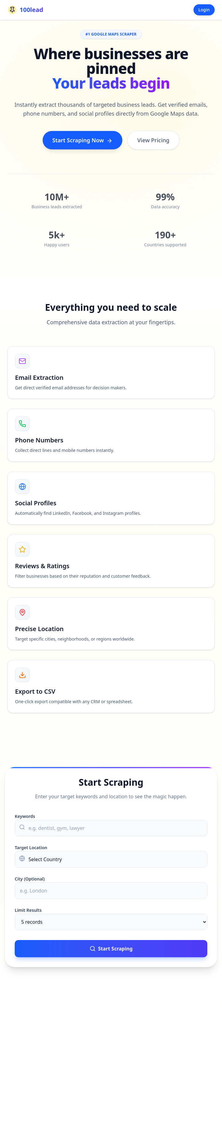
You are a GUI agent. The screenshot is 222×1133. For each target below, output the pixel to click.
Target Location (31, 847)
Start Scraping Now (82, 141)
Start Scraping (111, 948)
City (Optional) (30, 879)
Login (204, 10)
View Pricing (153, 141)
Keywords (25, 816)
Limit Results (28, 910)
